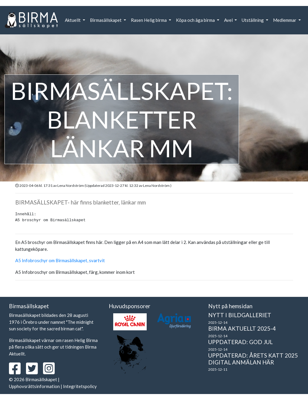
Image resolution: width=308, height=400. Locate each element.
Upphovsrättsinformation (34, 386)
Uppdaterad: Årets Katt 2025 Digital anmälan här (253, 359)
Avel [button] (229, 20)
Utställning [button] (253, 20)
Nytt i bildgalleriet (239, 315)
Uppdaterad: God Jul (240, 341)
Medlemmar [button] (285, 20)
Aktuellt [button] (73, 20)
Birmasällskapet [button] (106, 20)
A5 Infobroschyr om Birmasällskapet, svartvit (60, 260)
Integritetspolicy (80, 386)
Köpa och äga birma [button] (196, 20)
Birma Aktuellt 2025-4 (242, 328)
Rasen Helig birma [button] (149, 20)
